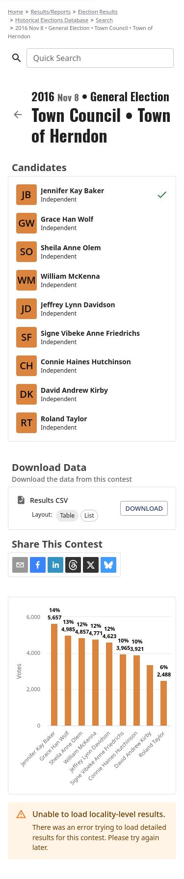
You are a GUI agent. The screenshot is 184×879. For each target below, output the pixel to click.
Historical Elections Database (51, 20)
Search (104, 20)
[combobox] (99, 58)
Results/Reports (50, 11)
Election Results (98, 11)
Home (15, 11)
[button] (67, 516)
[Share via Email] (20, 565)
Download (144, 508)
